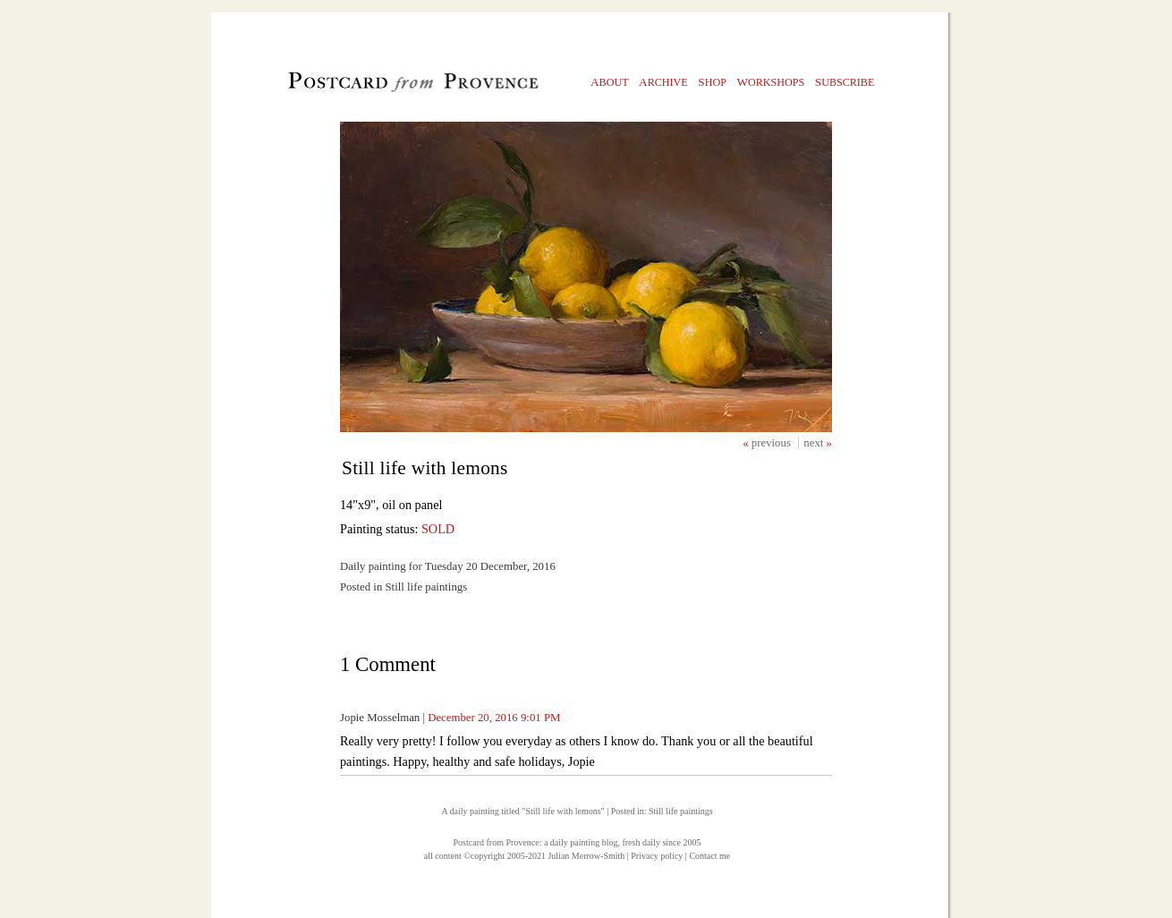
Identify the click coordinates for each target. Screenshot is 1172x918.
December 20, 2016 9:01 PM (494, 717)
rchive (663, 82)
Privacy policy (657, 856)
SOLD (437, 529)
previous (773, 443)
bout (609, 82)
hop (712, 82)
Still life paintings (681, 811)
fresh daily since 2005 (661, 842)
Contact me (709, 856)
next (814, 443)
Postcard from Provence (496, 842)
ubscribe (845, 82)
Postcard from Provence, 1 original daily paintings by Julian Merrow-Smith (383, 86)
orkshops (770, 82)
